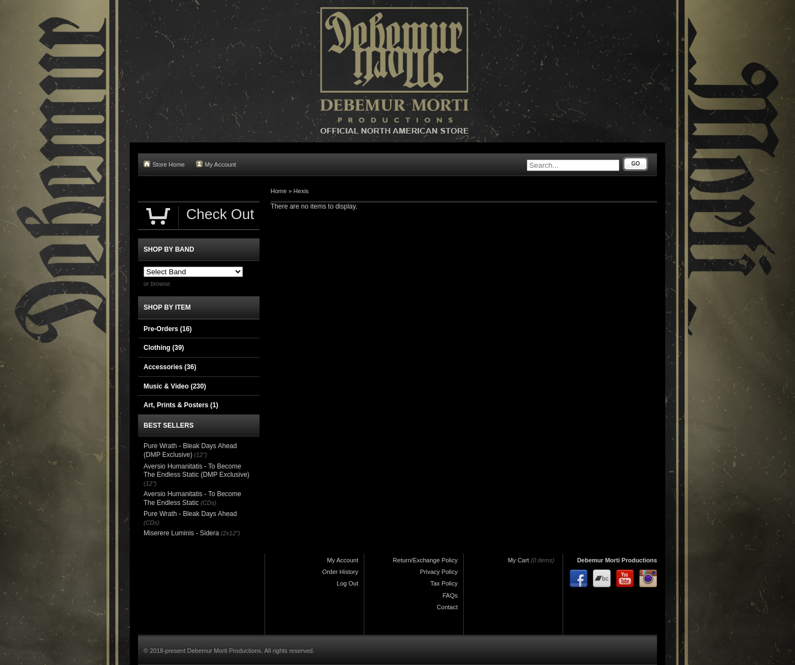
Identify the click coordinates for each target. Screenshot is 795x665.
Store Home (164, 164)
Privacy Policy (439, 571)
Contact (447, 607)
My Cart (518, 560)
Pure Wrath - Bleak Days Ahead (190, 514)
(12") (200, 454)
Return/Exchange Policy (425, 560)
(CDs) (208, 502)
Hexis (301, 191)
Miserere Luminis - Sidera (181, 533)
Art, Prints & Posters (181, 405)
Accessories (170, 367)
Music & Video (175, 386)
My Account (216, 164)
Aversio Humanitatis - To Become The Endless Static (192, 498)
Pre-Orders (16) (168, 329)
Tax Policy (444, 583)
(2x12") (230, 533)
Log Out (347, 583)
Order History (340, 571)
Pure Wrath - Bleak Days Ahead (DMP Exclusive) (190, 450)
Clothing (164, 348)
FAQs (450, 595)
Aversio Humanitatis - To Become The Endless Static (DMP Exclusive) (197, 470)
